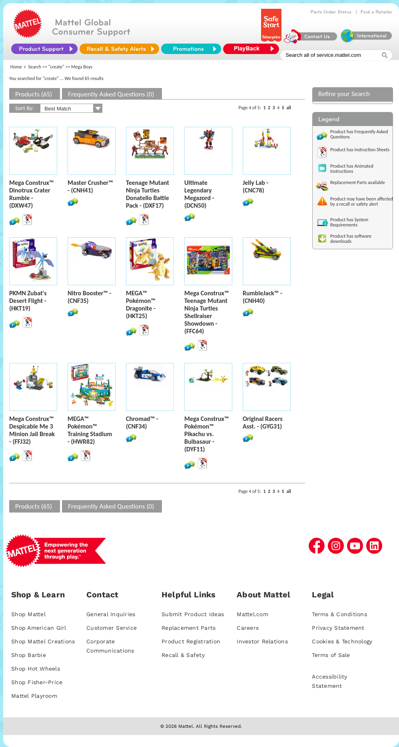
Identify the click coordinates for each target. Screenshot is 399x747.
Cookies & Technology (342, 641)
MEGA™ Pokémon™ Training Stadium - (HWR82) (90, 430)
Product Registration (191, 641)
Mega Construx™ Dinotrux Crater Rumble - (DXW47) (31, 194)
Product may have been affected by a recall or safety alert (361, 201)
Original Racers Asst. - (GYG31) (263, 422)
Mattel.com (252, 614)
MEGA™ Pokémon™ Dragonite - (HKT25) (141, 304)
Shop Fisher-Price (36, 682)
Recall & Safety (183, 655)
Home (16, 67)
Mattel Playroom (34, 696)
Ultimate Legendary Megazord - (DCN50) (199, 194)
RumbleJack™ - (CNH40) (262, 296)
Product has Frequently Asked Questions (359, 134)
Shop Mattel (28, 614)
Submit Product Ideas (193, 614)
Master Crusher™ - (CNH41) (90, 186)
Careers (248, 628)
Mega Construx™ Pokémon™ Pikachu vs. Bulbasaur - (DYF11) (206, 434)
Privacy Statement (338, 628)
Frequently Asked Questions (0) (111, 94)
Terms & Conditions (339, 614)
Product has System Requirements (349, 222)
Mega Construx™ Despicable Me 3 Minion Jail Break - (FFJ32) (32, 430)
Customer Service (111, 628)
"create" (56, 67)
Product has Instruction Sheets (359, 149)
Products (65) (33, 94)
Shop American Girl (38, 628)
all (288, 107)
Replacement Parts (188, 628)
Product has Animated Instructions (351, 168)
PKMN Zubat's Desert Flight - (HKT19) (28, 300)
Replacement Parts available (357, 182)
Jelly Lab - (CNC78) (255, 186)
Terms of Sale (331, 655)
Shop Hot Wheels (35, 668)
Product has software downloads (350, 238)
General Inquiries (110, 614)
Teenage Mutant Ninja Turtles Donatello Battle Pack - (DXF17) (147, 194)
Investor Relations (262, 641)
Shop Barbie (28, 655)
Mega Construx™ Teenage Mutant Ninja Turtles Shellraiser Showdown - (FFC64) (206, 312)
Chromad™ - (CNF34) (142, 422)
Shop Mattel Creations (43, 641)
